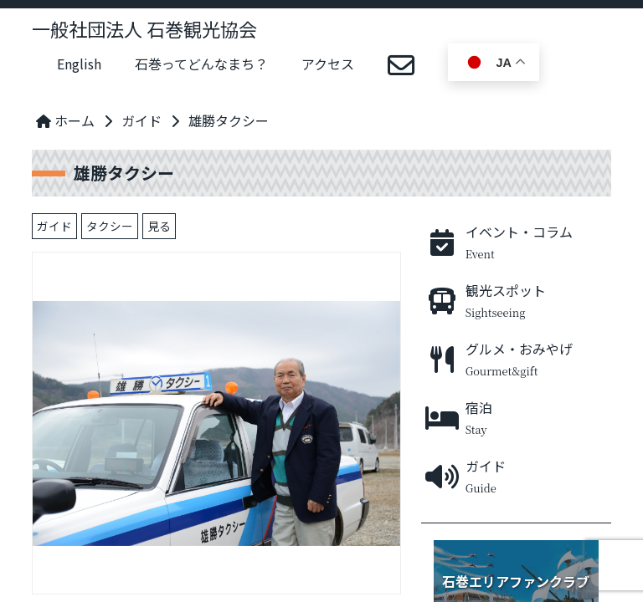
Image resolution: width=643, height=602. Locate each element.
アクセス (327, 64)
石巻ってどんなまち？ (201, 64)
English (79, 64)
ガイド (141, 120)
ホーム (65, 120)
